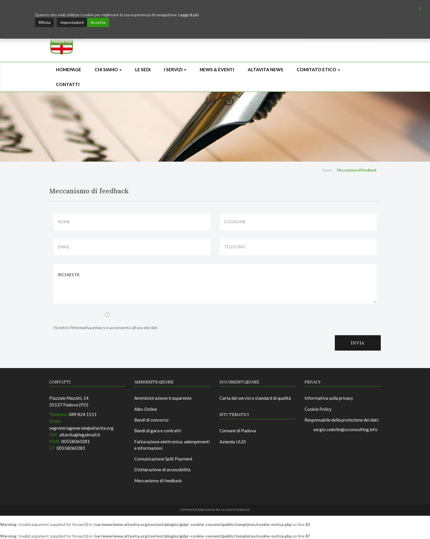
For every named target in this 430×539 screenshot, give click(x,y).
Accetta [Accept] (98, 22)
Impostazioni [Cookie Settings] (72, 22)
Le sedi (143, 69)
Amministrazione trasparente (163, 398)
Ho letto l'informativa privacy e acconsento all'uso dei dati (107, 321)
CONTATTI (67, 84)
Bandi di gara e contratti (157, 430)
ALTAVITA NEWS (265, 69)
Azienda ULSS (233, 441)
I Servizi (175, 69)
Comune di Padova (238, 430)
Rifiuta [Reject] (44, 22)
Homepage (68, 69)
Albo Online (145, 409)
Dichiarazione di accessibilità (162, 469)
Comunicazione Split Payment (163, 458)
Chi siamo (108, 69)
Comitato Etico (318, 69)
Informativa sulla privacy (329, 398)
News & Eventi (217, 69)
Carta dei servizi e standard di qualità (255, 398)
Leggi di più (188, 14)
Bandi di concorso (151, 419)
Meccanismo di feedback (158, 480)
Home (327, 170)
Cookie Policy (318, 409)
